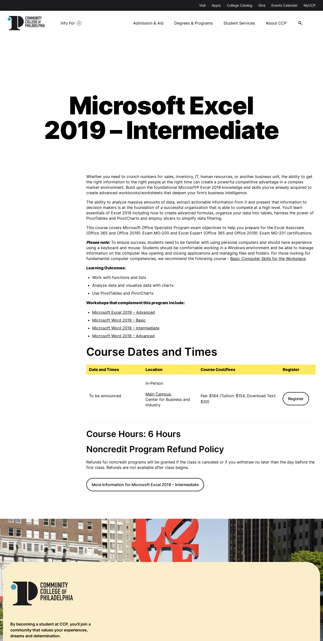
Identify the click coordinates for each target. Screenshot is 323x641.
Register (296, 398)
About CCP (277, 23)
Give (261, 5)
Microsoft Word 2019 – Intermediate (125, 328)
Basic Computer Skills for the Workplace (268, 258)
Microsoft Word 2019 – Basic (119, 320)
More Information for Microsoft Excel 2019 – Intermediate (145, 484)
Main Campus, (159, 394)
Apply (216, 5)
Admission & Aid (149, 23)
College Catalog (239, 5)
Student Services (240, 23)
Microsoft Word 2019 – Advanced (123, 335)
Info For (69, 23)
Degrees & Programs (194, 23)
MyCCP (310, 5)
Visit (202, 5)
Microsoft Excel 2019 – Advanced (123, 312)
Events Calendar (284, 5)
